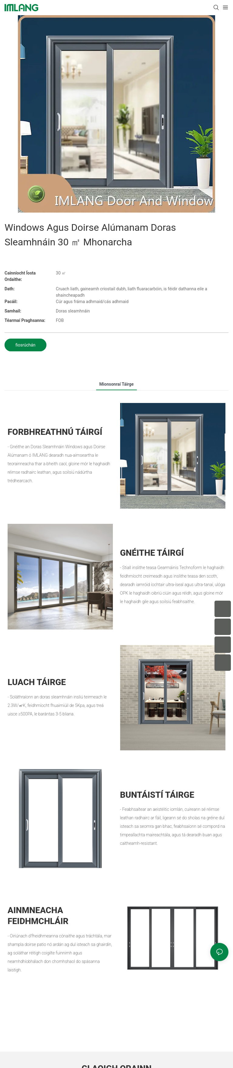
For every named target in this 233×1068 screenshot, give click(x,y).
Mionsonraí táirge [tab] (116, 384)
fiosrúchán (25, 345)
